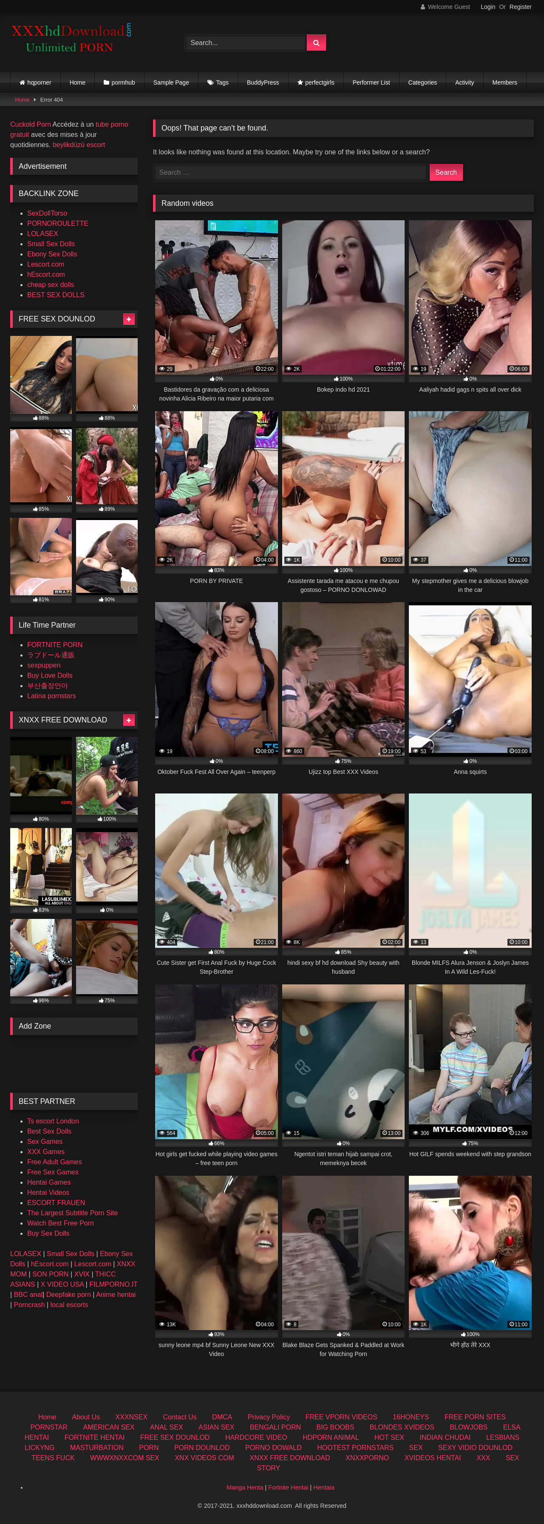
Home (77, 82)
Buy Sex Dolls (48, 1233)
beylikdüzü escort (79, 144)
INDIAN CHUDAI (444, 1437)
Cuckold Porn (30, 124)
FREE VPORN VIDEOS (341, 1417)
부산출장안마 (47, 685)
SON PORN (50, 1274)
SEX (416, 1447)
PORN (149, 1447)
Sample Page (171, 82)
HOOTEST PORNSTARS (355, 1447)
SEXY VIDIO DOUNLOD (475, 1447)
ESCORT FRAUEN (56, 1202)
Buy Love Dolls (50, 675)
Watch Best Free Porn (60, 1223)
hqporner (39, 82)
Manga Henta (245, 1487)
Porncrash (29, 1304)
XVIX (82, 1274)
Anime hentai (116, 1294)
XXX (483, 1457)
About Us (86, 1417)
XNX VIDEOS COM (204, 1457)
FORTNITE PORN (54, 644)
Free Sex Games (53, 1172)
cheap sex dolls (50, 284)
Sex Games (45, 1141)
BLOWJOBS (468, 1427)
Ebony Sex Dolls (52, 254)
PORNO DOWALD (273, 1447)
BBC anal (28, 1294)
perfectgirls (319, 82)
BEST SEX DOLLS (56, 295)
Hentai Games (49, 1182)
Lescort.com (45, 264)
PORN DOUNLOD (202, 1447)
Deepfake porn (68, 1294)
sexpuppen (43, 665)
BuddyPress (263, 82)
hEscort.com (46, 274)
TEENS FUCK (52, 1457)
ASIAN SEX (216, 1427)
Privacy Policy (269, 1417)
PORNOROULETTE (57, 223)
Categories (422, 82)
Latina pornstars (51, 695)
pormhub (123, 82)
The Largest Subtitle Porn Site (72, 1213)
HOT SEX (389, 1437)
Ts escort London (53, 1121)
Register (521, 6)
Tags (222, 82)
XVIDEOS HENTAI (433, 1457)
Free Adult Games (54, 1162)
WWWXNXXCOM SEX (124, 1457)
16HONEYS (411, 1417)
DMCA (222, 1417)
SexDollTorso (47, 213)
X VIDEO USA (62, 1284)
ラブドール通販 (51, 655)
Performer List (371, 82)
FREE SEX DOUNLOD (175, 1437)
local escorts (69, 1304)
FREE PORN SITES (475, 1417)
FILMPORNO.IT (113, 1284)
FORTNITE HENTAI (95, 1437)
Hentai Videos (48, 1192)
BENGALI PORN (275, 1427)
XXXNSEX (131, 1417)
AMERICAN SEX (109, 1427)
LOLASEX (42, 233)
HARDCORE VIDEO (256, 1437)
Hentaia (323, 1487)
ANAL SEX (166, 1427)
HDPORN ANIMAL (331, 1437)
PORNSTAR (49, 1427)
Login (488, 6)
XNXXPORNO (367, 1457)
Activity (464, 82)
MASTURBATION (97, 1447)
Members (505, 82)
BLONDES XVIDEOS (402, 1427)
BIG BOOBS (335, 1427)
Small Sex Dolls (51, 243)
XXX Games (46, 1151)
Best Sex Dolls (49, 1131)
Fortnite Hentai (288, 1487)
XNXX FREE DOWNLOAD (289, 1457)
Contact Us (180, 1417)
